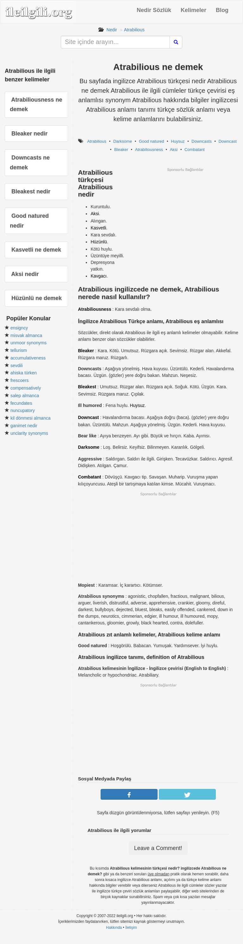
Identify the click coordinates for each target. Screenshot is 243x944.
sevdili (16, 365)
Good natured (151, 141)
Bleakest (87, 386)
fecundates (21, 403)
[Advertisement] (185, 216)
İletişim (131, 927)
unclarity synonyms (29, 433)
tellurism (18, 350)
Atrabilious (134, 29)
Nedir (112, 29)
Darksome (122, 141)
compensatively (25, 388)
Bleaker (121, 149)
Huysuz (177, 141)
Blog (222, 10)
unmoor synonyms (28, 342)
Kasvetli (98, 227)
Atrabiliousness (149, 149)
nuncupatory (22, 410)
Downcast (228, 141)
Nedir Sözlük (154, 10)
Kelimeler (193, 10)
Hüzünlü (98, 241)
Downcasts (201, 141)
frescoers (19, 380)
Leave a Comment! (158, 848)
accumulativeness (28, 357)
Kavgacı (98, 275)
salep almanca (24, 395)
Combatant (194, 149)
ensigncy (19, 327)
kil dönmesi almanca (30, 418)
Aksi (174, 149)
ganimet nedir (23, 425)
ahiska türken (23, 372)
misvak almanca (26, 335)
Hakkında (114, 927)
